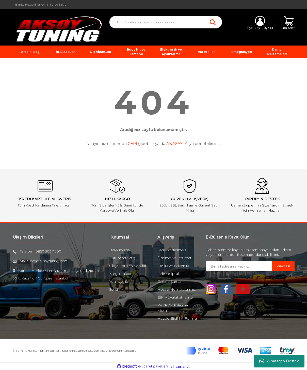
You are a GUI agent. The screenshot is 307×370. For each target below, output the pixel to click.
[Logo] (57, 29)
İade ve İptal (168, 273)
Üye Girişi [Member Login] (254, 28)
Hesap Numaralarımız (176, 289)
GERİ (132, 143)
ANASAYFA (177, 143)
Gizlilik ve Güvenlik (173, 265)
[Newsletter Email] (239, 266)
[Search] (165, 22)
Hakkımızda (119, 250)
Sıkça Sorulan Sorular (127, 265)
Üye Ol (268, 28)
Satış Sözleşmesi (172, 250)
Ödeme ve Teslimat (174, 258)
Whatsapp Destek (279, 361)
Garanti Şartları (169, 281)
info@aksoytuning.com (49, 261)
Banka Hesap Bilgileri (30, 4)
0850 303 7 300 (48, 251)
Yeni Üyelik (118, 281)
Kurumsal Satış (122, 258)
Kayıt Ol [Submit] (283, 266)
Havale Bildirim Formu (177, 318)
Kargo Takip (58, 4)
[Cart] (289, 23)
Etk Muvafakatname (175, 297)
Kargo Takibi (120, 273)
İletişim (115, 289)
